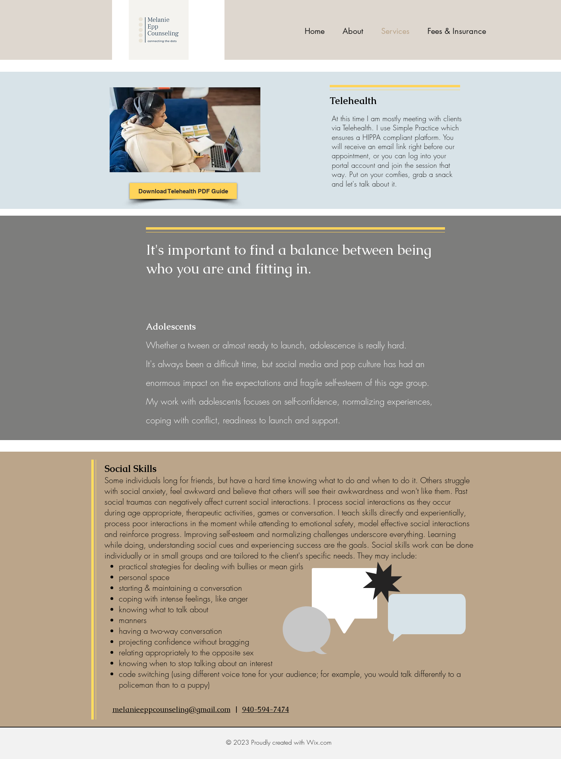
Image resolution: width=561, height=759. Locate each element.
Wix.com (319, 742)
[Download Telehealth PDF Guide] (183, 191)
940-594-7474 (265, 709)
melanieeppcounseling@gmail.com (171, 709)
